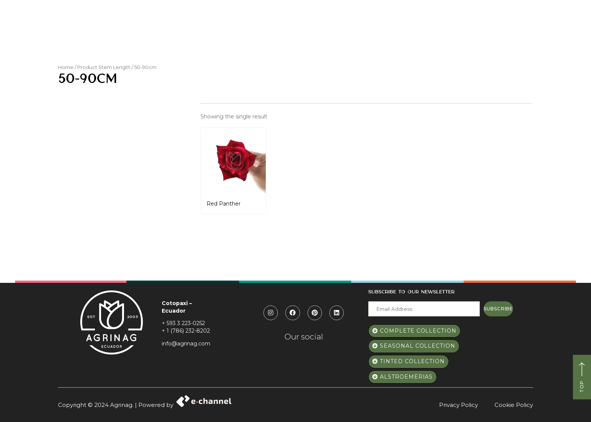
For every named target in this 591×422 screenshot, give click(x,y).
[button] (507, 16)
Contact (444, 33)
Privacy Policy (458, 404)
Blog (412, 33)
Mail (374, 297)
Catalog (325, 33)
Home (185, 33)
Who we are (223, 33)
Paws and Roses (276, 33)
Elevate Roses (371, 33)
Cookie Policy (514, 404)
